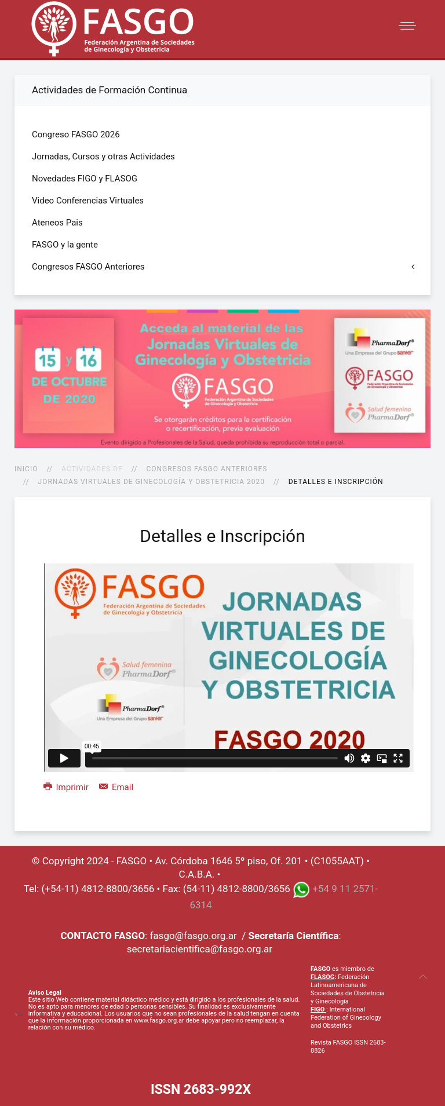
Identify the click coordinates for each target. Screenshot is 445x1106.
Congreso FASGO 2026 (76, 134)
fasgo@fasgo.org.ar (192, 935)
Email (116, 787)
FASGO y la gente (65, 244)
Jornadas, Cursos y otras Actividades (103, 156)
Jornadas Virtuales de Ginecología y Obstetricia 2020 (151, 482)
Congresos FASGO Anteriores (206, 469)
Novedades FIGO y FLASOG (84, 178)
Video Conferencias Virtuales (88, 200)
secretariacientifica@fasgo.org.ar (199, 949)
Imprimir (66, 787)
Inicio (26, 469)
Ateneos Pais (57, 222)
